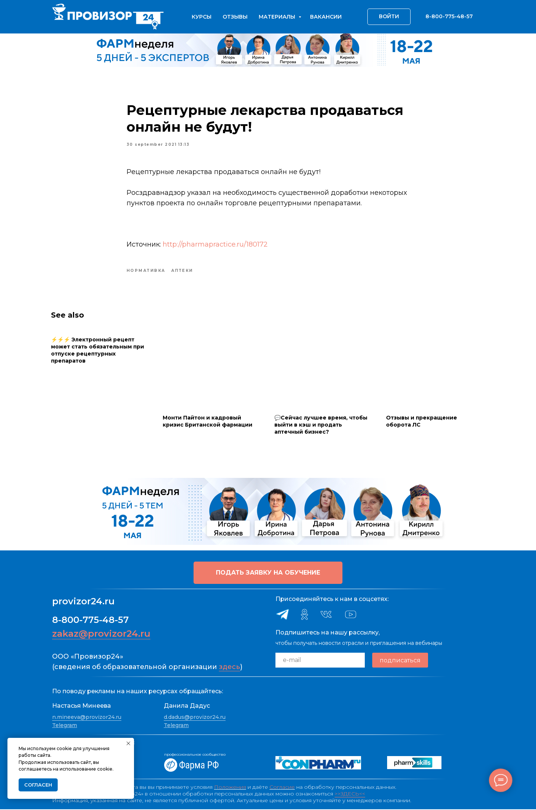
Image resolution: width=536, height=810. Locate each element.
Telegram (64, 725)
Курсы (201, 16)
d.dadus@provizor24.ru (195, 717)
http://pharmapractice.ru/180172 (215, 245)
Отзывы (235, 16)
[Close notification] (128, 743)
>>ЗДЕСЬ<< (350, 794)
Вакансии (326, 16)
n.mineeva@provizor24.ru (86, 717)
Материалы (278, 16)
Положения (230, 787)
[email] (320, 660)
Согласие (282, 787)
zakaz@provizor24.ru (101, 634)
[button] (268, 573)
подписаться (400, 660)
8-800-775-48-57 (90, 620)
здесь (229, 667)
